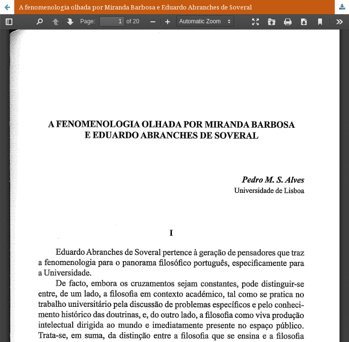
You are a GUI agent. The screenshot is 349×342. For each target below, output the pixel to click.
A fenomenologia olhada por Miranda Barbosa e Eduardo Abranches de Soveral (135, 7)
